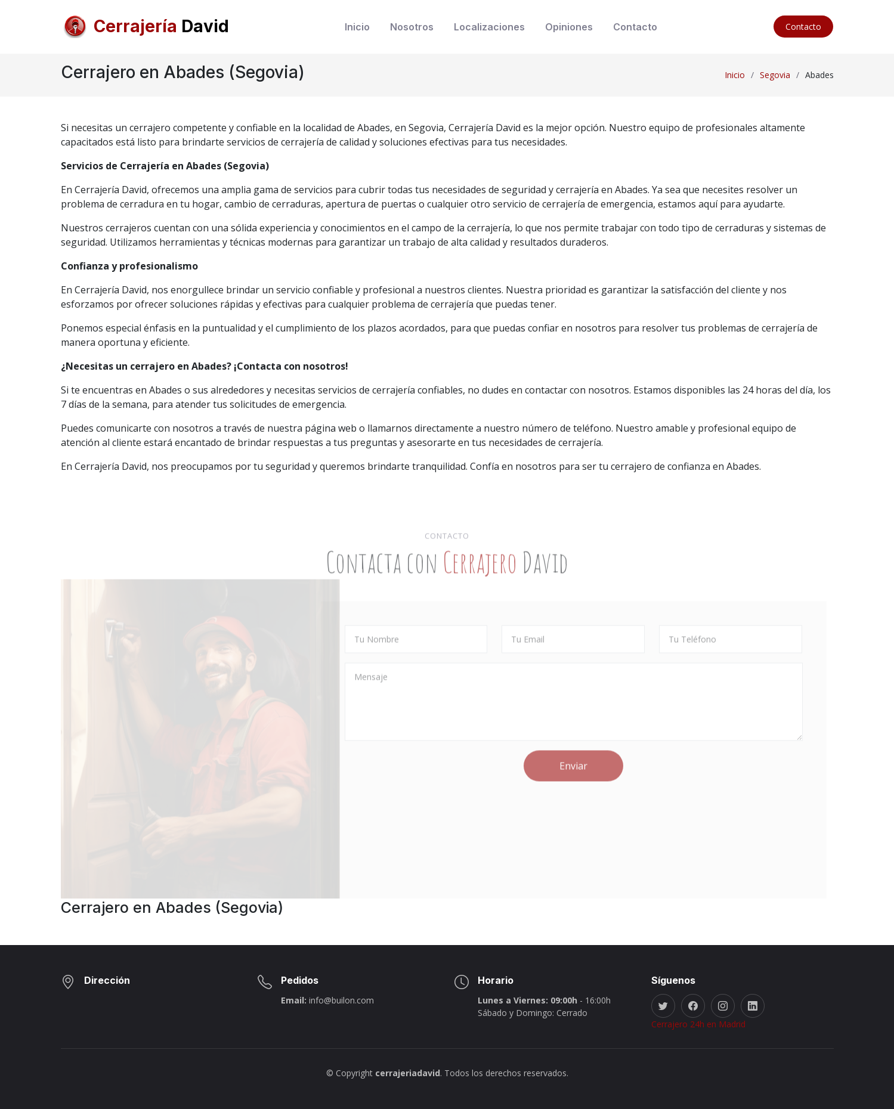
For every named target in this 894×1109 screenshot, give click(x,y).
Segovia (775, 74)
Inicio (357, 27)
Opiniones (569, 27)
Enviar (573, 803)
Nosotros (412, 27)
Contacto (635, 27)
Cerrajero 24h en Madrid (698, 1024)
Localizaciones (489, 27)
